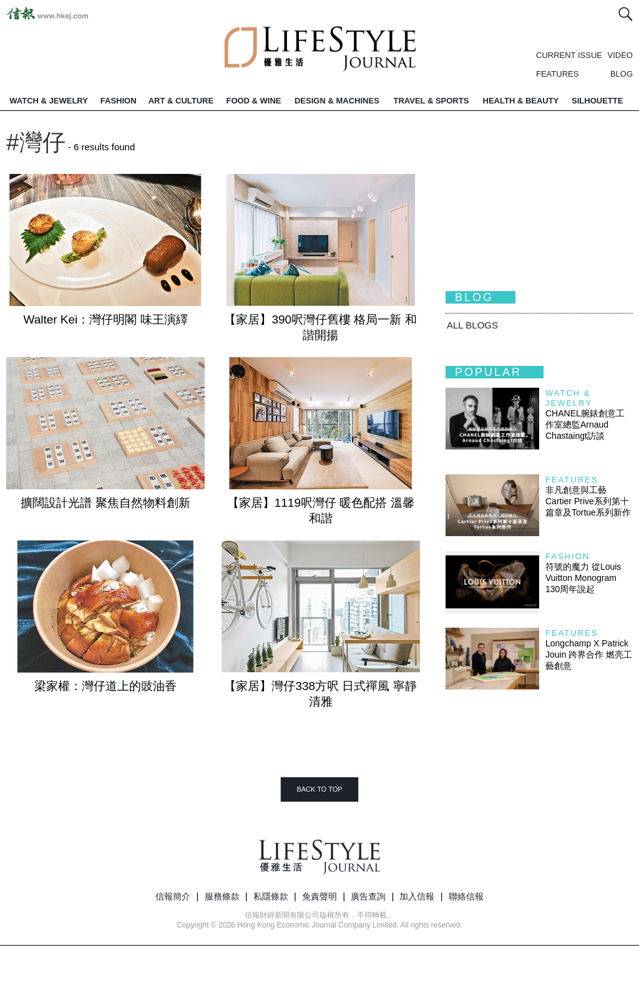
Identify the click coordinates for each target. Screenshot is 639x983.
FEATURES (557, 74)
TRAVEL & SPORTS (431, 100)
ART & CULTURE (181, 100)
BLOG (621, 74)
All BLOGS (472, 325)
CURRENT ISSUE (569, 55)
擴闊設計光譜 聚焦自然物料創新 (105, 502)
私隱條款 (270, 896)
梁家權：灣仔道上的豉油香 (105, 686)
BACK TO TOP (319, 789)
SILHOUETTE (597, 100)
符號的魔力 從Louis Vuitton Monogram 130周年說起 (583, 578)
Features (571, 479)
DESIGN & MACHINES (337, 100)
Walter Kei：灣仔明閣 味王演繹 (105, 319)
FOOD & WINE (253, 100)
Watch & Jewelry (568, 398)
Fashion (567, 556)
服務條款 (222, 896)
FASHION (118, 100)
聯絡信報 (466, 896)
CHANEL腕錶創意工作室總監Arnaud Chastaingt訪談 (585, 424)
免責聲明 (319, 896)
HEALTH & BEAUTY (521, 100)
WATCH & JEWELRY (48, 100)
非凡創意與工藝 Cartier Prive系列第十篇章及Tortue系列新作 (588, 501)
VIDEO (620, 55)
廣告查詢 (368, 896)
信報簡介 (172, 896)
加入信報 (416, 896)
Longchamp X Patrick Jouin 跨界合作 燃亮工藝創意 (588, 654)
